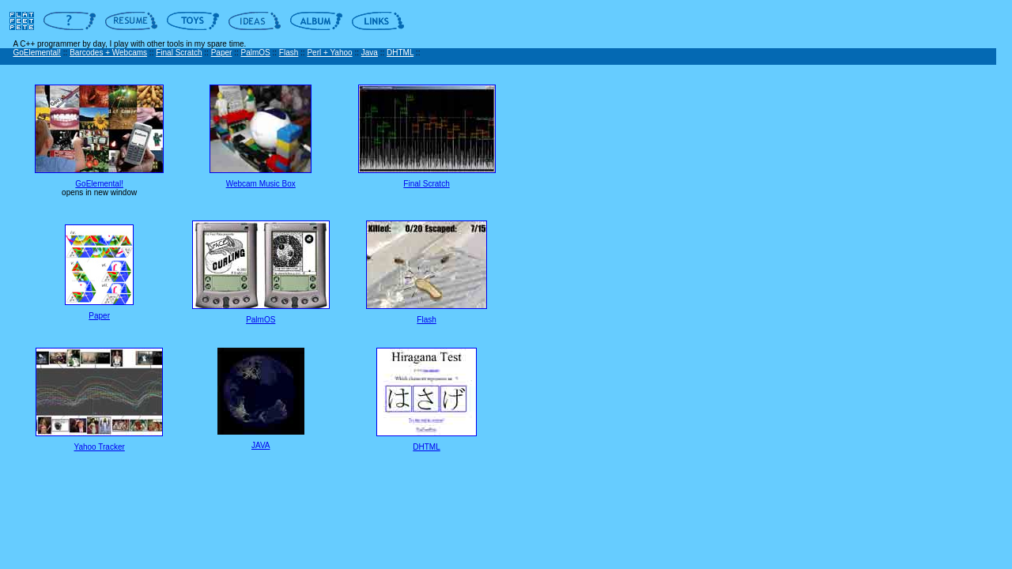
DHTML (400, 52)
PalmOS (255, 52)
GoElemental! (37, 52)
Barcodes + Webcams (108, 52)
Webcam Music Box (261, 183)
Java (369, 52)
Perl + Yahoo (329, 52)
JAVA (260, 445)
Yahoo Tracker (99, 447)
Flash (288, 52)
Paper (221, 52)
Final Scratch (179, 52)
